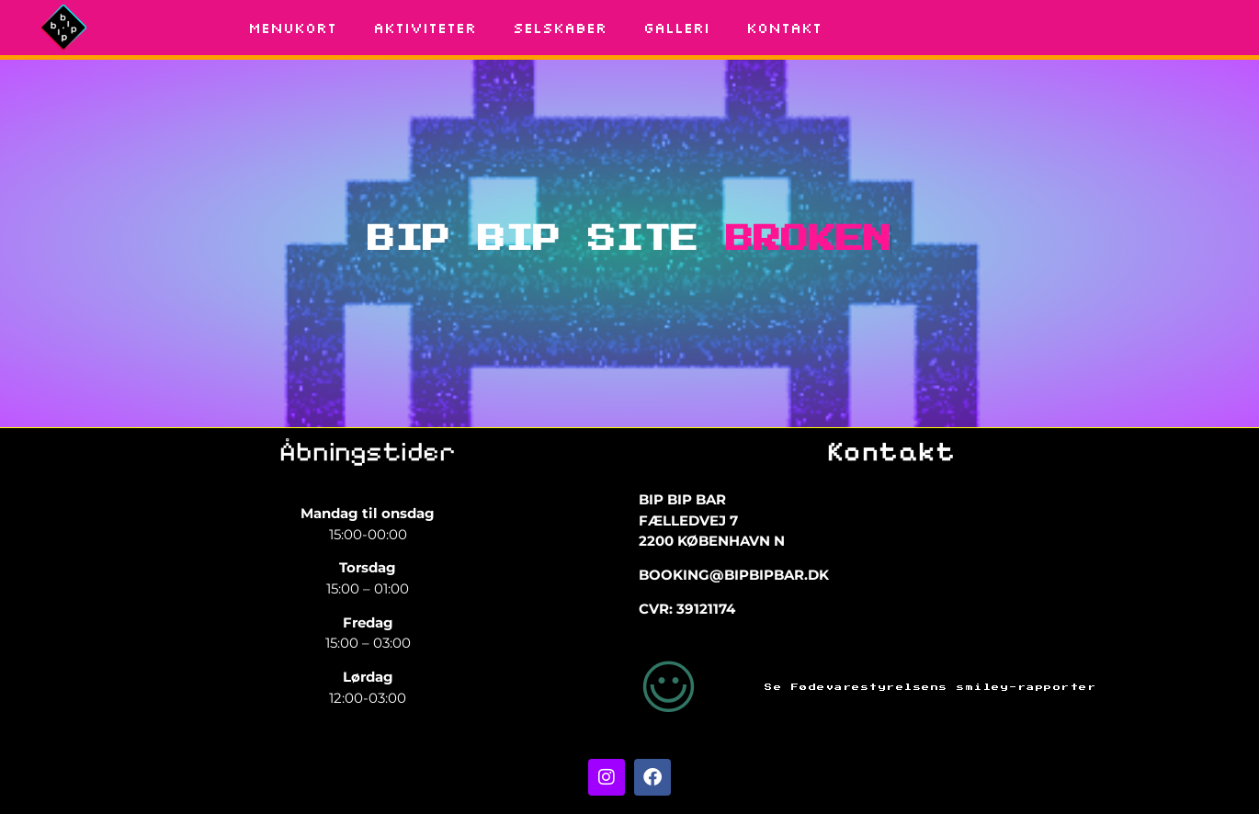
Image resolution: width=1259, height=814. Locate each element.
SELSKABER (560, 27)
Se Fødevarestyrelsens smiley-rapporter (930, 687)
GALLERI (676, 27)
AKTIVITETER (424, 27)
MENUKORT (292, 27)
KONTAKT (784, 27)
